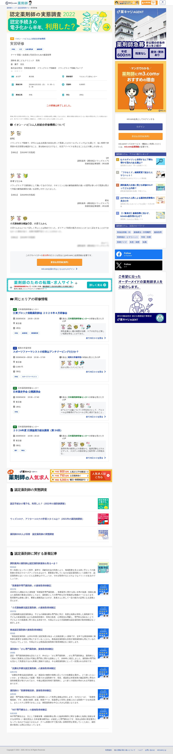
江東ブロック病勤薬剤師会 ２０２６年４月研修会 (40, 313)
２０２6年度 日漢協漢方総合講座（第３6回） (38, 430)
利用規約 (108, 750)
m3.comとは (161, 750)
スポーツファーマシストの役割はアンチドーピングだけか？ (46, 351)
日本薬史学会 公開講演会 (26, 391)
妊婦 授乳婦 (29, 49)
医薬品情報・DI (123, 232)
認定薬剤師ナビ (23, 8)
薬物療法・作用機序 (142, 232)
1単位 (16, 333)
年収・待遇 (146, 237)
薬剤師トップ (11, 8)
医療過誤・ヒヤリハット (127, 237)
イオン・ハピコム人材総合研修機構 (30, 39)
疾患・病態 (134, 242)
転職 (145, 242)
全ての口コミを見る (96, 338)
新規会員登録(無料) (59, 262)
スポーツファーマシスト (29, 376)
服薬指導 (39, 49)
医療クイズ (122, 242)
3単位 (23, 450)
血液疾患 (24, 333)
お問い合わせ (150, 750)
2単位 (13, 49)
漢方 (15, 450)
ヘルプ (140, 750)
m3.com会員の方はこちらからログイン (59, 269)
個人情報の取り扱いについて (124, 750)
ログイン (162, 2)
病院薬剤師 (34, 333)
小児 (20, 49)
